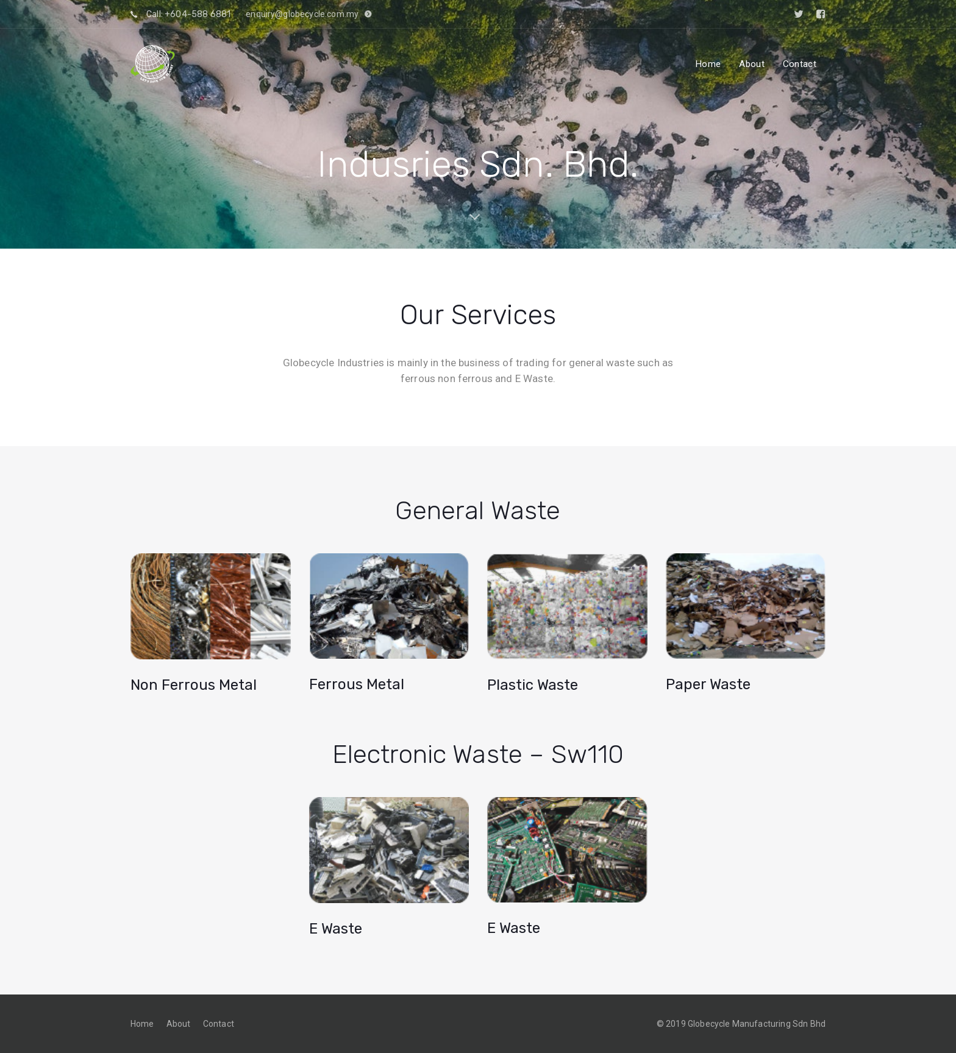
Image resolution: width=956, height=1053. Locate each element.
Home (142, 1024)
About (178, 1024)
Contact (218, 1024)
